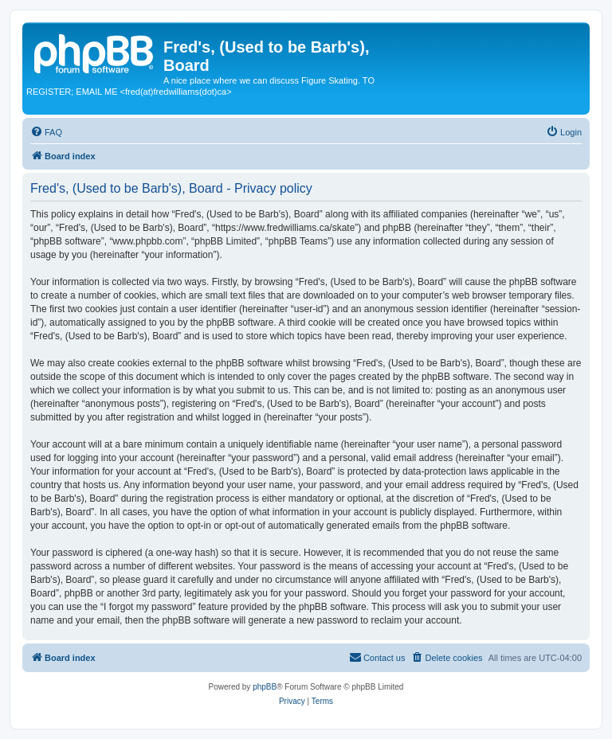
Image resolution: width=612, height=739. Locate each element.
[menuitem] (46, 132)
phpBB (265, 686)
